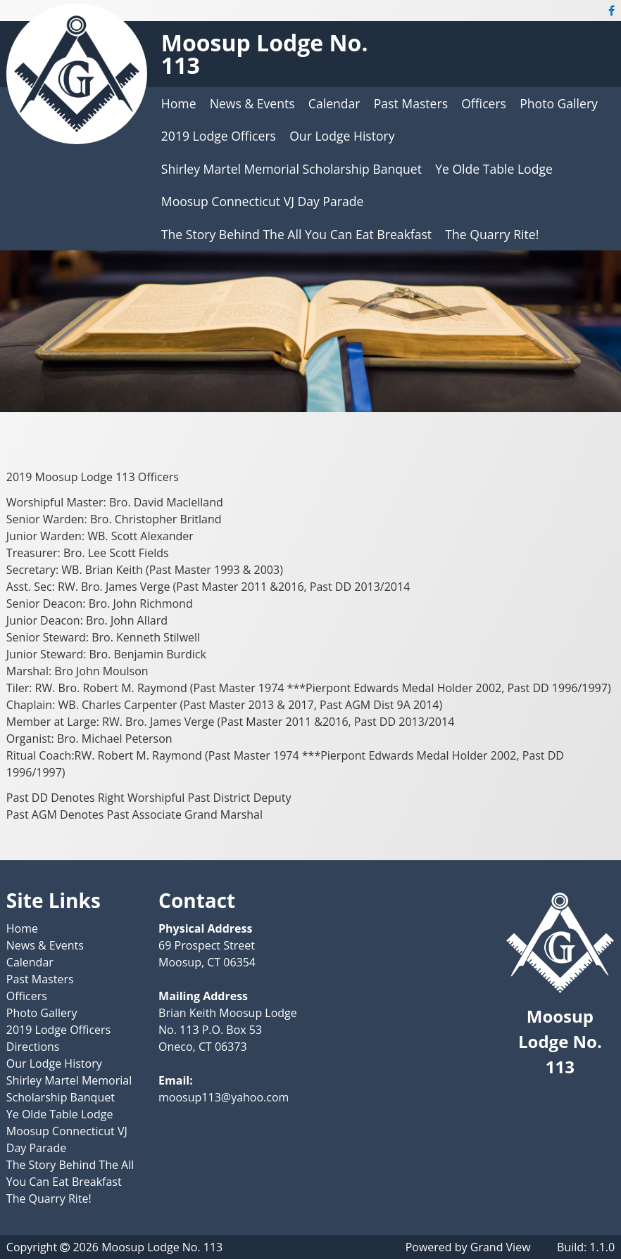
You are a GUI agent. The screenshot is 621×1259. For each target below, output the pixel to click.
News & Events (252, 103)
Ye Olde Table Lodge (494, 168)
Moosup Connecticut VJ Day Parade (262, 201)
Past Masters (411, 103)
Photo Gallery (559, 103)
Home (178, 103)
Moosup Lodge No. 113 (264, 53)
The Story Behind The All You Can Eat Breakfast (296, 234)
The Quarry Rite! (492, 234)
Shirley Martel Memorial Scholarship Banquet (291, 168)
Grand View (500, 1247)
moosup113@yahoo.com (223, 1097)
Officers (483, 103)
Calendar (334, 103)
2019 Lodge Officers (218, 135)
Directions (33, 1046)
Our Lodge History (341, 135)
